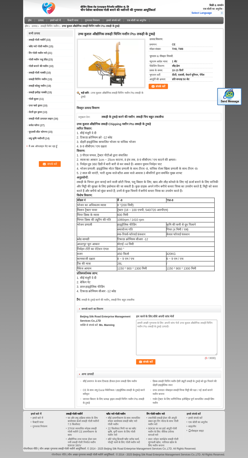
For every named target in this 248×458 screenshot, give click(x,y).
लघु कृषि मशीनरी (36, 138)
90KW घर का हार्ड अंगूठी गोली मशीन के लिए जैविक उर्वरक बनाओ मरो (162, 431)
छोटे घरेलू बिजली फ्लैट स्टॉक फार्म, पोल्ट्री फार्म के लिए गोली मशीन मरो (124, 441)
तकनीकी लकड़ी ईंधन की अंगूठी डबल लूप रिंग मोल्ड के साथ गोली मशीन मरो (163, 421)
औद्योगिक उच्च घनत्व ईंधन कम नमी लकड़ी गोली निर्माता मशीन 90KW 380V (82, 442)
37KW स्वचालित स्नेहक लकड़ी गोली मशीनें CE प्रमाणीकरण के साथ (82, 431)
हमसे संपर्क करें (113, 20)
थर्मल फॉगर (34, 125)
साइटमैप (192, 426)
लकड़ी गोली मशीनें (37, 39)
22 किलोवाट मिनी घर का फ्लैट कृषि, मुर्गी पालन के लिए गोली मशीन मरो (122, 431)
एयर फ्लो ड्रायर (35, 105)
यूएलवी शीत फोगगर (38, 131)
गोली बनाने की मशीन (38, 66)
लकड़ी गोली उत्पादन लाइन (41, 118)
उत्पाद (41, 20)
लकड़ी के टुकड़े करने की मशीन (95, 299)
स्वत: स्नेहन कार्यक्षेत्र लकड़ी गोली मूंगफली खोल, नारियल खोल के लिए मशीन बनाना (163, 442)
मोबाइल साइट (196, 430)
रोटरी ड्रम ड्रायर (35, 112)
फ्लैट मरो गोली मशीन (38, 46)
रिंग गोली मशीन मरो (38, 53)
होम (29, 20)
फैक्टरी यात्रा (72, 20)
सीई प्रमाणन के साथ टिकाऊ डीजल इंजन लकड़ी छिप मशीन (110, 381)
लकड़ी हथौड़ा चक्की (38, 92)
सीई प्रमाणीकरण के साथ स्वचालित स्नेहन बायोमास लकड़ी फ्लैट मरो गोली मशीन (124, 421)
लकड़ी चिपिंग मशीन (50, 26)
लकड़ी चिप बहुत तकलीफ (122, 299)
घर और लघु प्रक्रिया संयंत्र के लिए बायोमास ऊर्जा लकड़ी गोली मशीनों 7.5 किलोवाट (83, 421)
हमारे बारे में (55, 20)
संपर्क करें (160, 86)
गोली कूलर (33, 99)
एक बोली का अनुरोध (212, 8)
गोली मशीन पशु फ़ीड (38, 59)
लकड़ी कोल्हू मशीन (37, 85)
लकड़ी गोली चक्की (37, 72)
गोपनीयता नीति (30, 448)
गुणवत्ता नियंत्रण (92, 20)
